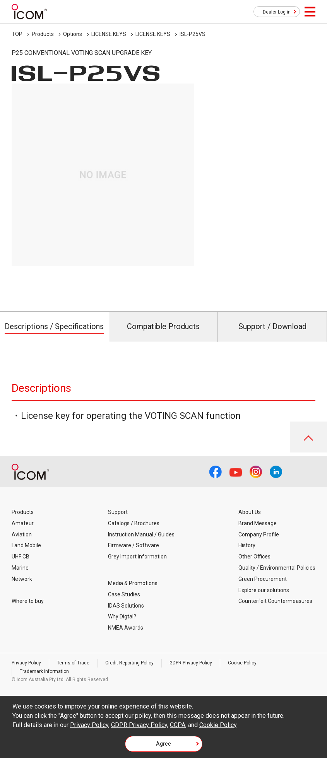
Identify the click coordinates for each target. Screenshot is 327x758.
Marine (20, 568)
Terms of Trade (73, 663)
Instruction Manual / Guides (141, 534)
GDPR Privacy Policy (190, 663)
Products (43, 34)
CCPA (177, 725)
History (246, 545)
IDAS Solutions (126, 606)
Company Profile (258, 534)
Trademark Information (44, 671)
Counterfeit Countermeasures (275, 601)
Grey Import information (137, 556)
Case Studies (124, 594)
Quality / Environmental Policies (276, 568)
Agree (163, 744)
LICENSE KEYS (108, 34)
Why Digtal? (122, 616)
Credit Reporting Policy (129, 663)
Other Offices (254, 556)
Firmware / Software (133, 545)
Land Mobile (26, 545)
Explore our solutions (263, 590)
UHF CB (20, 556)
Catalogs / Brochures (133, 523)
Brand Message (257, 523)
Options (72, 34)
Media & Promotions (133, 583)
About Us (249, 512)
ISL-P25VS (192, 34)
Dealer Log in (277, 12)
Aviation (22, 534)
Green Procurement (262, 579)
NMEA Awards (125, 628)
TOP (17, 34)
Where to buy (28, 601)
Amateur (23, 523)
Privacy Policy (26, 663)
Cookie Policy (242, 663)
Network (22, 579)
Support (118, 512)
